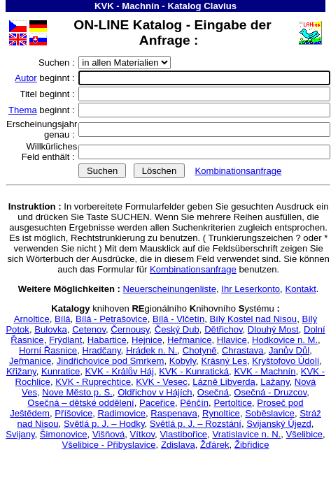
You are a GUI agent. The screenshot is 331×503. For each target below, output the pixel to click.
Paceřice (157, 403)
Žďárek (215, 444)
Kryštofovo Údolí (285, 361)
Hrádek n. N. (152, 350)
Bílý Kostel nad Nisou (253, 319)
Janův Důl (289, 350)
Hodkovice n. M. (285, 340)
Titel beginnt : (48, 94)
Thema (22, 110)
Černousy (130, 329)
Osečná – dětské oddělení (80, 403)
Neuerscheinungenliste (169, 289)
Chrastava (243, 350)
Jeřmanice (30, 361)
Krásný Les (224, 361)
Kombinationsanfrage (238, 171)
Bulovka (50, 329)
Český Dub (177, 329)
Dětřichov (223, 329)
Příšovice (73, 413)
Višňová (108, 434)
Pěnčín (194, 403)
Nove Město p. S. (77, 392)
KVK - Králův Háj (119, 371)
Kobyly (182, 361)
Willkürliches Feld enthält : (49, 151)
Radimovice (122, 413)
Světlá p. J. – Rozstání (195, 423)
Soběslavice (270, 413)
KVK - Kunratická (194, 371)
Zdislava (178, 444)
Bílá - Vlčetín (178, 319)
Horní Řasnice (48, 350)
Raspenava (173, 413)
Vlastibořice (183, 434)
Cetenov (89, 329)
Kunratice (60, 371)
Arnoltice (32, 319)
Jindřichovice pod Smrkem (110, 361)
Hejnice (147, 340)
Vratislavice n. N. (246, 434)
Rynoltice (221, 413)
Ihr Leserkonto (250, 289)
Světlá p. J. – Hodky (104, 423)
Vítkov (142, 434)
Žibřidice (251, 444)
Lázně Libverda (223, 382)
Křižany (21, 371)
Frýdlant (65, 340)
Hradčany (101, 350)
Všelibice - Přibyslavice (109, 444)
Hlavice (232, 340)
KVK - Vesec (162, 382)
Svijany (20, 434)
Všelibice (304, 434)
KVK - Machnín (127, 6)
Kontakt (300, 289)
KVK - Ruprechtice (93, 382)
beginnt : (46, 78)
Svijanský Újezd (278, 423)
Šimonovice (63, 434)
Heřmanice (189, 340)
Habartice (107, 340)
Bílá (63, 319)
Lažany (274, 382)
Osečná (213, 392)
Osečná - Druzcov (270, 392)
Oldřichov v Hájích (155, 392)
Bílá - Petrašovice (112, 319)
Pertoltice (232, 403)
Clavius (220, 6)
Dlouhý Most (273, 329)
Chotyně (200, 350)
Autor (25, 78)
